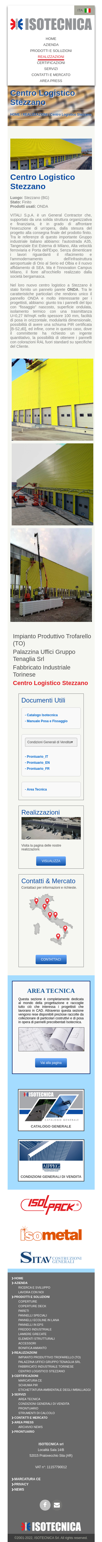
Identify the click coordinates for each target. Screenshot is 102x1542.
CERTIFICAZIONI (51, 63)
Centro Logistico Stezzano (70, 114)
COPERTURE (27, 1301)
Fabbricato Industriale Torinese (46, 1366)
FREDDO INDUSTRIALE (35, 1329)
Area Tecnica (29, 1399)
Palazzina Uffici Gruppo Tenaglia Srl (44, 655)
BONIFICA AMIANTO (32, 1348)
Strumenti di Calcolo (36, 1413)
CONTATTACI (51, 959)
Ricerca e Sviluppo (34, 1287)
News (19, 1489)
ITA (80, 10)
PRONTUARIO (24, 1431)
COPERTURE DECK (32, 1306)
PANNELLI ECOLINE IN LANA (38, 1320)
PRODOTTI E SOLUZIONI (51, 51)
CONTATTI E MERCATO (51, 75)
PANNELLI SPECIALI (32, 1315)
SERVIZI (51, 69)
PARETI (23, 1310)
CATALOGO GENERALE (51, 1126)
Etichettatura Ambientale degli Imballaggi (54, 1389)
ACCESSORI (27, 1343)
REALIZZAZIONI (51, 57)
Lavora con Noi (31, 1292)
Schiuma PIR (28, 1385)
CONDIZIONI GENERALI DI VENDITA (51, 1177)
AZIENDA (50, 45)
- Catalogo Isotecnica (41, 715)
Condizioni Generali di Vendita (43, 1403)
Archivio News (30, 1427)
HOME (51, 39)
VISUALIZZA (51, 861)
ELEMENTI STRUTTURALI (36, 1338)
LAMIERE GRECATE (32, 1334)
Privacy (21, 1484)
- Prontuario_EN (37, 763)
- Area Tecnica (36, 789)
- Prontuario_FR (37, 769)
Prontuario (28, 1408)
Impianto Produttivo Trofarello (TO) (49, 1357)
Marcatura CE (30, 1380)
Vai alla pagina (51, 1063)
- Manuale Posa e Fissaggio (46, 721)
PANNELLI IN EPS (31, 1324)
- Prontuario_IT (36, 757)
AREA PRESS (51, 81)
